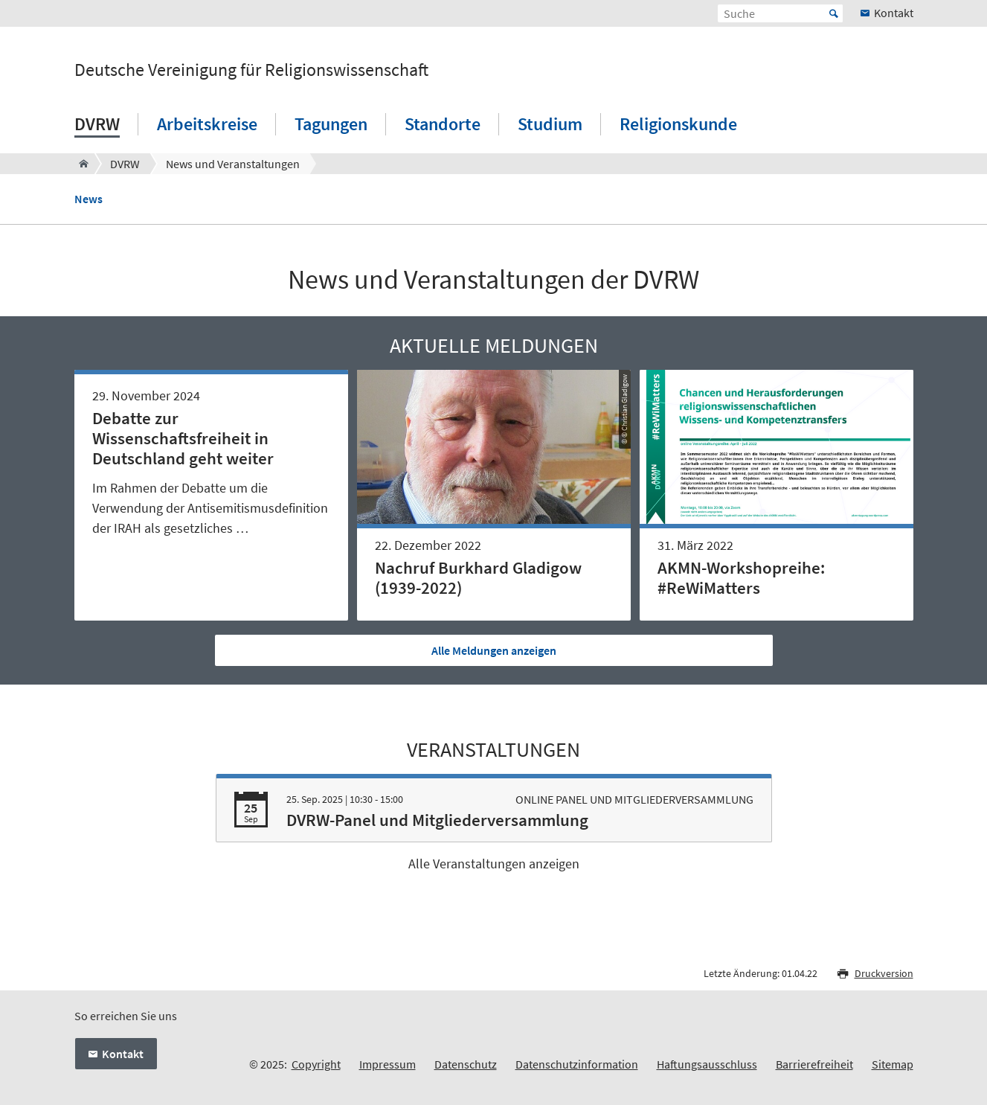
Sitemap (892, 1064)
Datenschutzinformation (576, 1064)
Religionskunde (678, 123)
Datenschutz (465, 1064)
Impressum (387, 1064)
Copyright (316, 1064)
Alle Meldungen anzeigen (493, 650)
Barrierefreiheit (814, 1064)
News (88, 199)
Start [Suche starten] (834, 13)
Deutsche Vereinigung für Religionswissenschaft (251, 70)
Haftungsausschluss (707, 1064)
